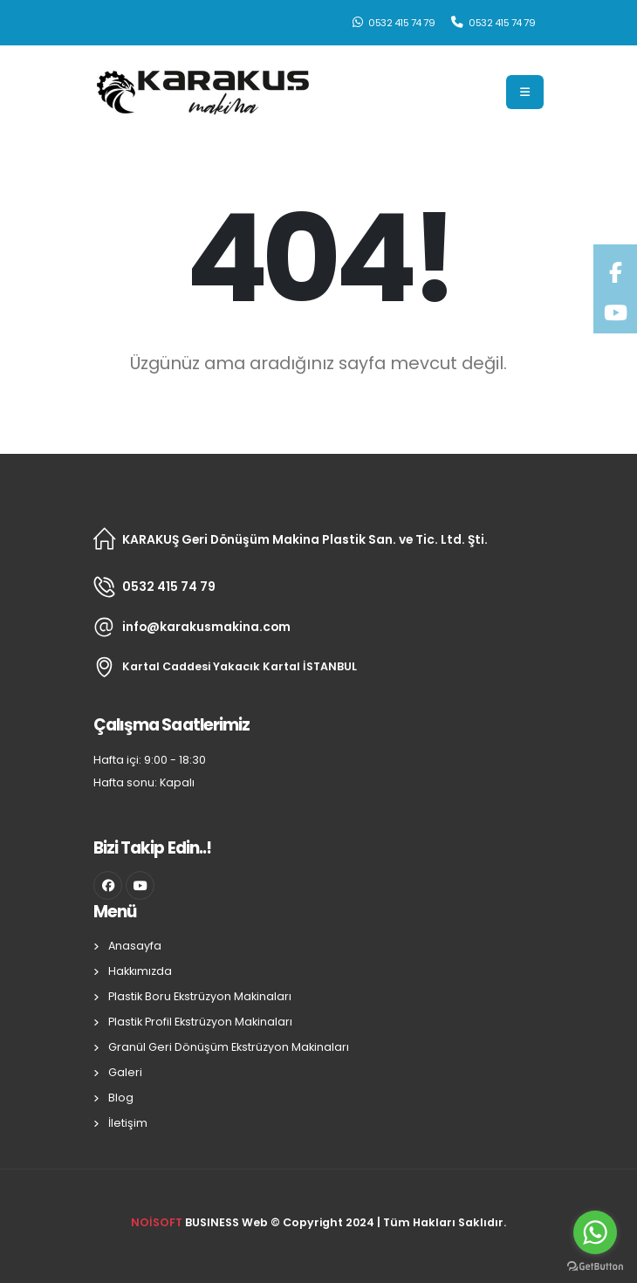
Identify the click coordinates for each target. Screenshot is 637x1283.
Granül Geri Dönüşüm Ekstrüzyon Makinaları (228, 1046)
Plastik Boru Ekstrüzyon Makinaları (199, 996)
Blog (121, 1097)
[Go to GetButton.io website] (595, 1265)
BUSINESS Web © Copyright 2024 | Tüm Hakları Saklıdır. (318, 1222)
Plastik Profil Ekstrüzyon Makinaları (200, 1021)
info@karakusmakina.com (206, 626)
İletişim (127, 1122)
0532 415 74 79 (394, 23)
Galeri (125, 1072)
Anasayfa (134, 945)
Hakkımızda (140, 971)
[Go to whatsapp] (595, 1232)
